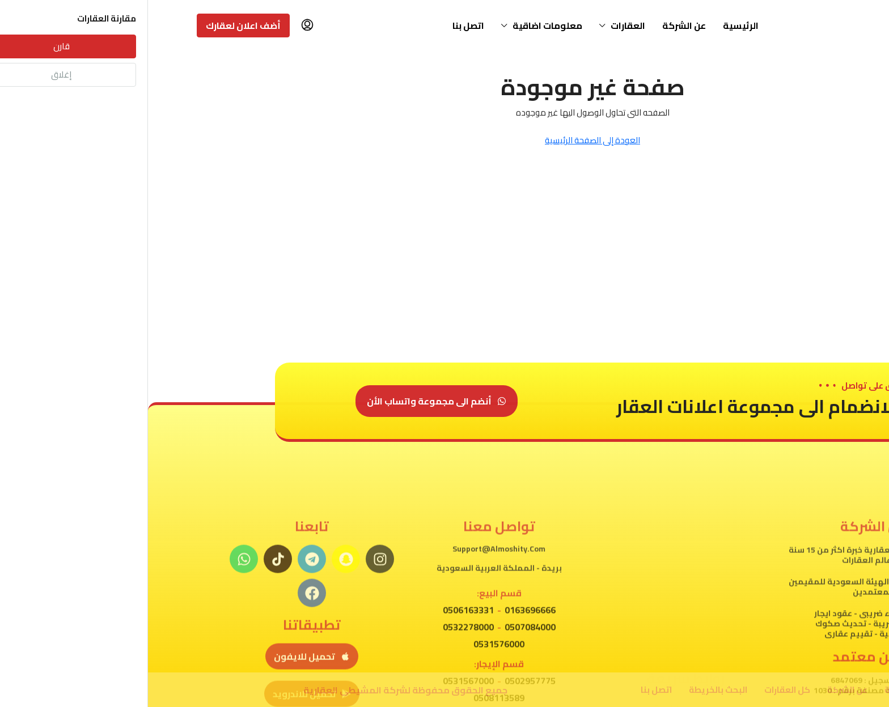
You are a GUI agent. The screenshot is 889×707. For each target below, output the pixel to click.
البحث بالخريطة (570, 690)
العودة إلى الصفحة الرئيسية (444, 140)
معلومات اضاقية (399, 25)
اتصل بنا (320, 25)
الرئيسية (593, 25)
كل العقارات (639, 690)
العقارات (480, 25)
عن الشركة (536, 25)
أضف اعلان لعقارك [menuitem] (95, 25)
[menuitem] (159, 25)
